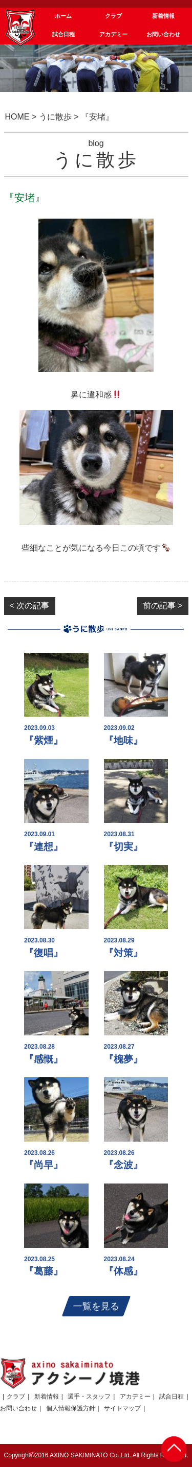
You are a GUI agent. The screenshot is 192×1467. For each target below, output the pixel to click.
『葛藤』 (43, 1271)
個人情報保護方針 (70, 1408)
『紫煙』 (43, 740)
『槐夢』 (123, 1059)
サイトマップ (122, 1408)
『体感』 (123, 1271)
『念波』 (123, 1165)
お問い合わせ (18, 1408)
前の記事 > (163, 605)
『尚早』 (43, 1165)
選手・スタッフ (89, 1396)
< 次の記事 (30, 605)
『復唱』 (43, 953)
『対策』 (123, 953)
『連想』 (43, 846)
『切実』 (123, 846)
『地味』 (123, 740)
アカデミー (135, 1396)
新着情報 (46, 1396)
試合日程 (171, 1396)
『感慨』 (43, 1059)
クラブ (16, 1396)
